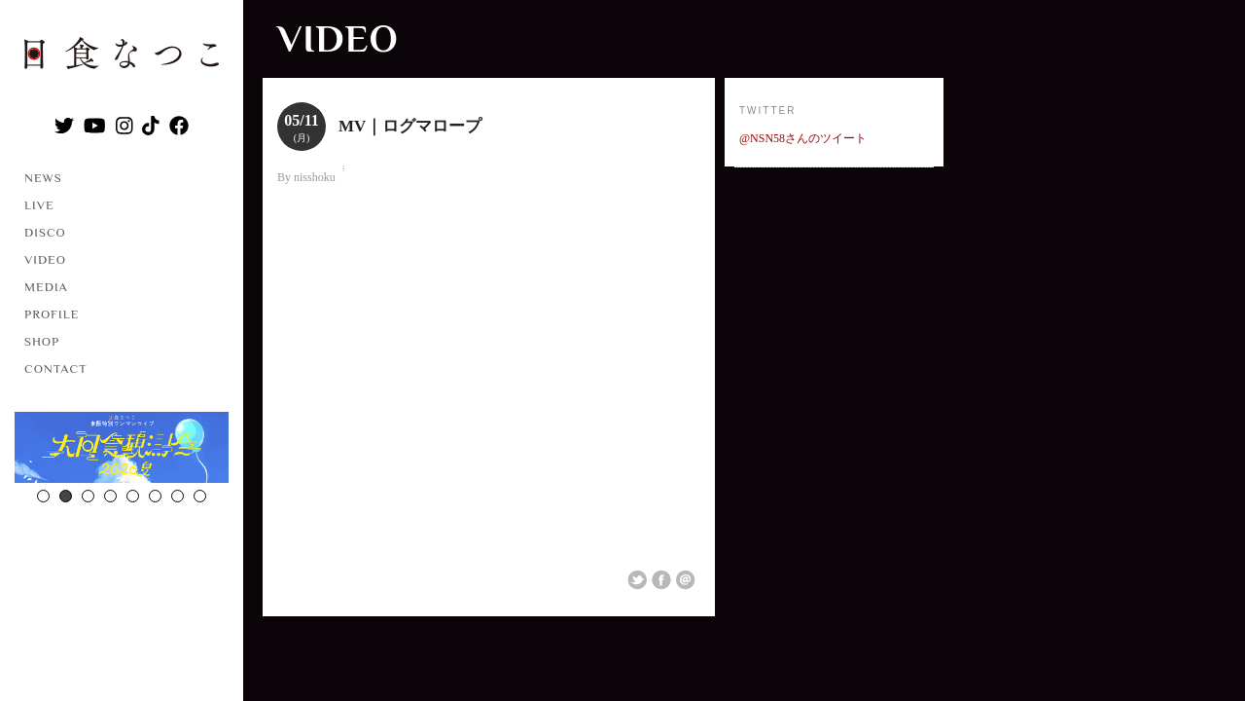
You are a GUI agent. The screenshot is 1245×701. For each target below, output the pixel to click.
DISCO (45, 232)
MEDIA (46, 286)
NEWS (43, 177)
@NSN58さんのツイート (803, 138)
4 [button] (110, 496)
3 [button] (88, 496)
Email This (685, 580)
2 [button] (65, 496)
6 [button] (155, 496)
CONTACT (56, 368)
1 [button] (43, 496)
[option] (122, 450)
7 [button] (177, 496)
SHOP (41, 341)
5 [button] (132, 496)
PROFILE (51, 314)
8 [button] (200, 496)
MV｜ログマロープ (409, 126)
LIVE (39, 205)
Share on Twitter (637, 580)
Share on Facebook (661, 580)
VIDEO (45, 259)
